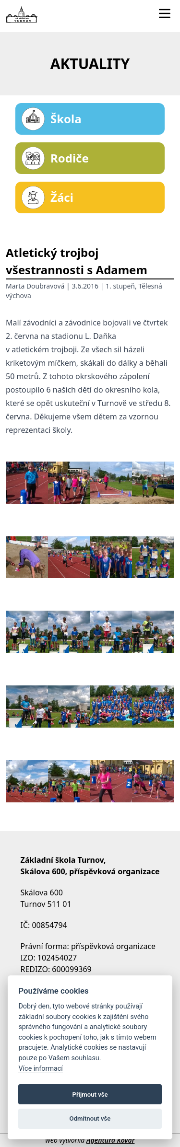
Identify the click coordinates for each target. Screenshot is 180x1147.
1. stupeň (120, 285)
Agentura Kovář (110, 1140)
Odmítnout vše (90, 1118)
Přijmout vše (90, 1094)
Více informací (40, 1069)
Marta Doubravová (35, 285)
